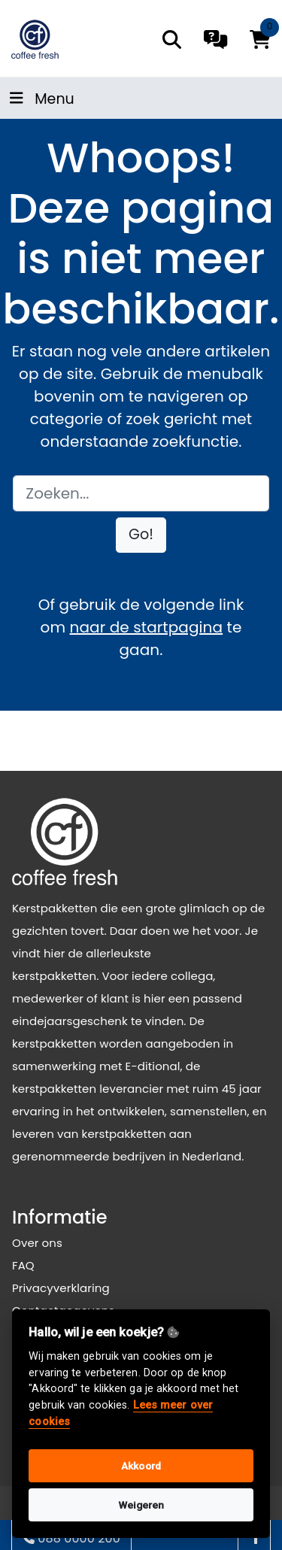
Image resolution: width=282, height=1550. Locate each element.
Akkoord (141, 1466)
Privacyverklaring (61, 1288)
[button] (141, 535)
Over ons (37, 1243)
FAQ (23, 1265)
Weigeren (141, 1505)
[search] (171, 39)
